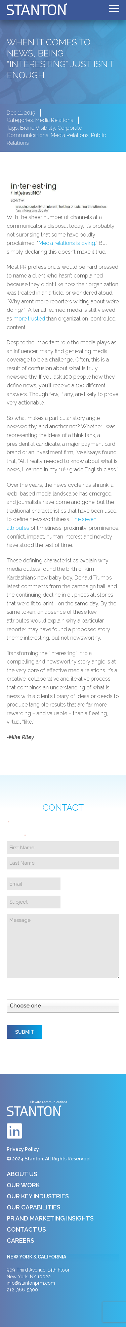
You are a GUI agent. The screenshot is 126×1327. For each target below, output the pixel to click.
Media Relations (54, 120)
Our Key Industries (38, 1196)
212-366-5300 (22, 1289)
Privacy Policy (23, 1149)
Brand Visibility (37, 128)
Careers (20, 1240)
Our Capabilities (33, 1207)
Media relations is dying (67, 243)
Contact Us (26, 1229)
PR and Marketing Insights (50, 1218)
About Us (22, 1174)
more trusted (29, 318)
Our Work (23, 1185)
